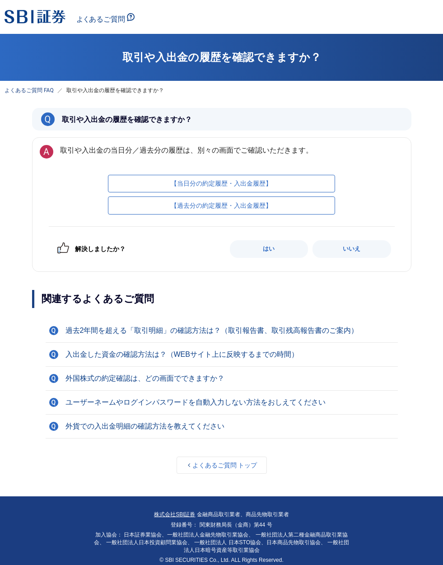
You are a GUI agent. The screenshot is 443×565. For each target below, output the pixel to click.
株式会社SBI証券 (174, 514)
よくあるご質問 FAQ (29, 90)
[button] (222, 330)
